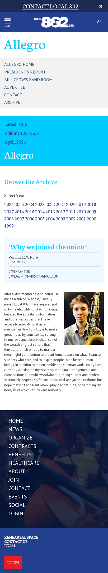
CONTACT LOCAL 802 (50, 6)
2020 (71, 204)
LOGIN (15, 513)
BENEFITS (20, 454)
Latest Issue (15, 124)
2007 (19, 218)
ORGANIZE (20, 438)
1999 (9, 225)
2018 (91, 204)
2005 (40, 218)
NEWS (15, 429)
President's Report (25, 72)
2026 (9, 204)
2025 (19, 204)
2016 (19, 211)
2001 (81, 218)
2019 (81, 204)
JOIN (13, 480)
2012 (60, 211)
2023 (40, 204)
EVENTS (17, 497)
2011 (71, 211)
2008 (9, 218)
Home (15, 421)
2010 (81, 211)
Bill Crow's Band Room (28, 79)
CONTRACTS (22, 446)
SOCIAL (17, 505)
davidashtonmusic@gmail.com (33, 276)
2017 (9, 211)
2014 (40, 211)
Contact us (15, 541)
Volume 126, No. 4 (21, 133)
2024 (29, 204)
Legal (10, 545)
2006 (29, 218)
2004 (50, 218)
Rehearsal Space (21, 537)
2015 (29, 211)
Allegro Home (19, 64)
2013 (50, 211)
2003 (60, 218)
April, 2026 (15, 141)
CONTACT (19, 488)
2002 (71, 218)
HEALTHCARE (23, 463)
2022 (50, 204)
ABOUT (16, 471)
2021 (60, 204)
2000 (91, 218)
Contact (13, 94)
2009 (91, 211)
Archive (12, 102)
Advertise (14, 87)
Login (13, 562)
